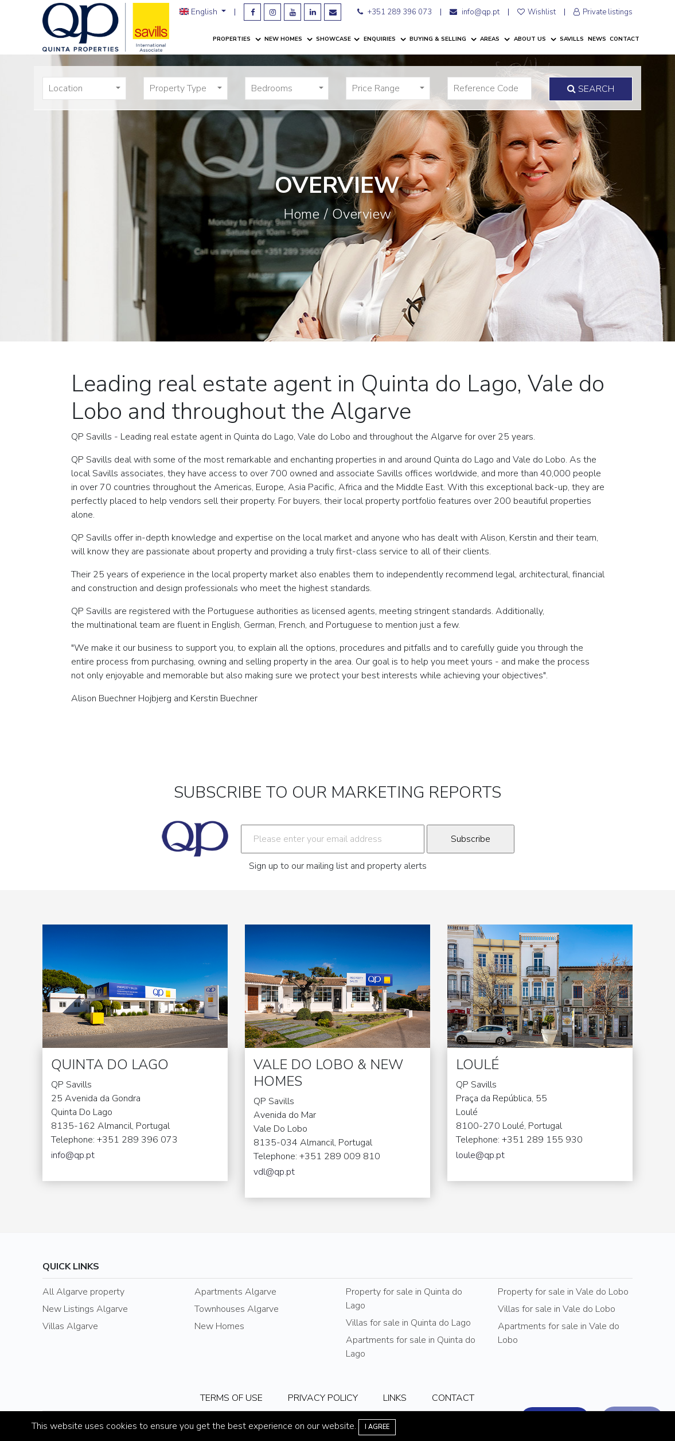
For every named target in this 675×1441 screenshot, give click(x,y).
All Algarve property (83, 1291)
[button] (84, 88)
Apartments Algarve (235, 1291)
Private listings (603, 12)
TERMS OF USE (231, 1398)
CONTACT (453, 1398)
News (597, 39)
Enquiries (380, 39)
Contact (624, 39)
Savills (572, 39)
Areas (490, 39)
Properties (232, 39)
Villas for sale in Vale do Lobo (556, 1309)
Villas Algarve (70, 1326)
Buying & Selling (438, 39)
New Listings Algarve (85, 1309)
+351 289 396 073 (394, 12)
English (200, 12)
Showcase (333, 39)
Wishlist (536, 12)
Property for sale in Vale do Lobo (563, 1291)
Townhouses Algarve (236, 1309)
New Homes (284, 39)
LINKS (395, 1398)
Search (590, 89)
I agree (377, 1427)
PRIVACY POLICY (323, 1398)
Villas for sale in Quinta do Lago (408, 1322)
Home (301, 214)
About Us (531, 39)
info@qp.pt (475, 12)
